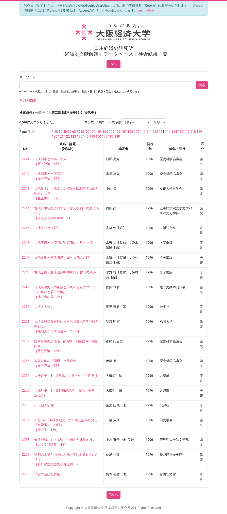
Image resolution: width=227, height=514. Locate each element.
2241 (25, 159)
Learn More (145, 10)
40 (65, 132)
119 (199, 132)
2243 (25, 189)
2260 (25, 474)
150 (92, 136)
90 (87, 132)
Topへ (113, 64)
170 (104, 136)
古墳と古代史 (44, 307)
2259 (25, 454)
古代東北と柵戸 (45, 228)
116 (180, 132)
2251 (25, 321)
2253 (25, 361)
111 (149, 132)
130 (79, 136)
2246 (25, 243)
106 (117, 132)
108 (130, 132)
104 (105, 132)
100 (92, 132)
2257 (25, 420)
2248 (25, 272)
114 (168, 132)
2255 (25, 390)
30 (60, 132)
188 (117, 136)
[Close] (198, 6)
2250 (25, 307)
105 (111, 132)
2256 (25, 405)
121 (60, 136)
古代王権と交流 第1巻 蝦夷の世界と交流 (63, 243)
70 (78, 132)
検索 (202, 85)
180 (111, 136)
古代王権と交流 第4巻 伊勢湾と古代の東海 (65, 272)
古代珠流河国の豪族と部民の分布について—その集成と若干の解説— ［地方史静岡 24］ (66, 292)
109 (136, 132)
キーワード (27, 77)
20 (56, 132)
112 (155, 132)
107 (124, 132)
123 (73, 136)
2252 (25, 341)
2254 (25, 376)
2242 (25, 174)
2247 (25, 257)
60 (74, 132)
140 (85, 136)
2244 (25, 208)
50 (69, 132)
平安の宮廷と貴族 (47, 474)
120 (54, 136)
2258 (25, 440)
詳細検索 (27, 100)
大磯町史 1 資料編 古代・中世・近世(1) (66, 376)
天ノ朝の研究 (44, 405)
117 (187, 132)
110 (143, 132)
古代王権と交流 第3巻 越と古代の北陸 (62, 257)
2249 (25, 287)
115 (174, 132)
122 (67, 136)
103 (99, 132)
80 (83, 132)
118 (193, 132)
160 (98, 136)
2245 (25, 228)
